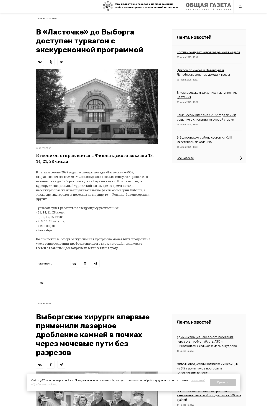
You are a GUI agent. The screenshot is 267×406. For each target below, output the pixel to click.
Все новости (185, 158)
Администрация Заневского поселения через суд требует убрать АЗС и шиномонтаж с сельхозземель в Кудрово (207, 341)
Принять (222, 382)
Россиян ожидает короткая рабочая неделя (208, 52)
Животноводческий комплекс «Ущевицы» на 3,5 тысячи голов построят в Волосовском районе (207, 368)
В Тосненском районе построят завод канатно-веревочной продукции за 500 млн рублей (209, 395)
